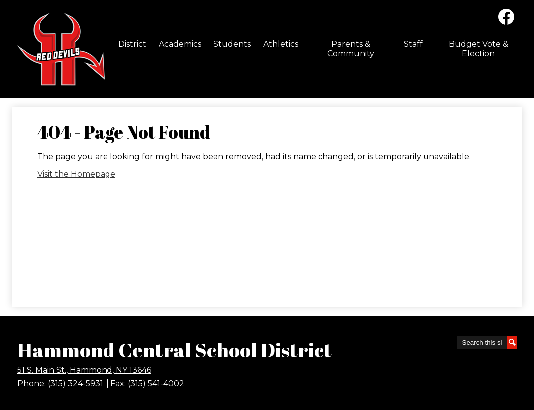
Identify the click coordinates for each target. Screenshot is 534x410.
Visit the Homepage (76, 174)
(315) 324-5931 (76, 383)
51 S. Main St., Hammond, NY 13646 (84, 370)
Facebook (506, 19)
